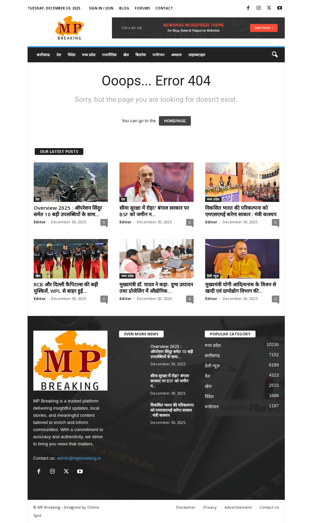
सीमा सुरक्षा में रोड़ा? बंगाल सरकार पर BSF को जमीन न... (154, 211)
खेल (126, 54)
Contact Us (269, 507)
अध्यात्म (176, 54)
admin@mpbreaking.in (79, 458)
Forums (142, 8)
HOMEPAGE (174, 121)
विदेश (71, 54)
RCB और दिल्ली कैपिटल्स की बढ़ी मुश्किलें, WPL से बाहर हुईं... (66, 287)
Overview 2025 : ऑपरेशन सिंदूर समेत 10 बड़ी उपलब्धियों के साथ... (68, 211)
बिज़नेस (140, 54)
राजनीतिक (109, 54)
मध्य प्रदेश (88, 54)
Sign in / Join (101, 8)
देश (58, 54)
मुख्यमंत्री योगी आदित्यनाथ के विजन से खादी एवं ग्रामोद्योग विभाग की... (240, 287)
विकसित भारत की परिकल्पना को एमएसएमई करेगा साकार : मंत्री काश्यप (241, 211)
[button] (274, 54)
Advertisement (238, 507)
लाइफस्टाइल (196, 54)
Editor (40, 221)
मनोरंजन (158, 54)
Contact (164, 8)
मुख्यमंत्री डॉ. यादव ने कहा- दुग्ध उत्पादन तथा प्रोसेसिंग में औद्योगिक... (156, 287)
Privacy (210, 507)
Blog (124, 8)
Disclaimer (186, 507)
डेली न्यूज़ (212, 275)
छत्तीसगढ (43, 54)
